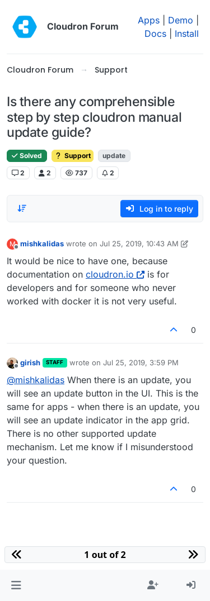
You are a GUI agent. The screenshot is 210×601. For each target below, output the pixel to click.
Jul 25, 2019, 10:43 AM (139, 243)
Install (187, 33)
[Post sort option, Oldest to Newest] (22, 208)
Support (72, 155)
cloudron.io (115, 274)
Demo (180, 20)
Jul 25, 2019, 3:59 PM (141, 362)
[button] (15, 585)
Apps (149, 20)
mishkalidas (42, 243)
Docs (155, 33)
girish (30, 362)
